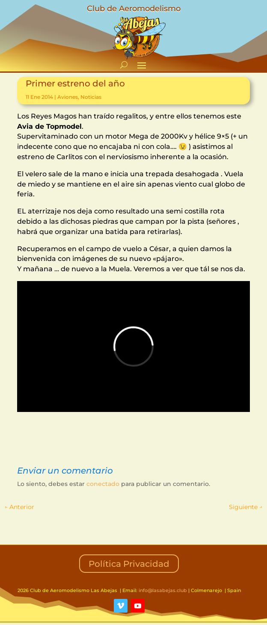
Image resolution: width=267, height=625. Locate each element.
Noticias (90, 97)
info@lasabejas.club (163, 590)
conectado (102, 484)
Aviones (67, 97)
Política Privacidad (129, 564)
